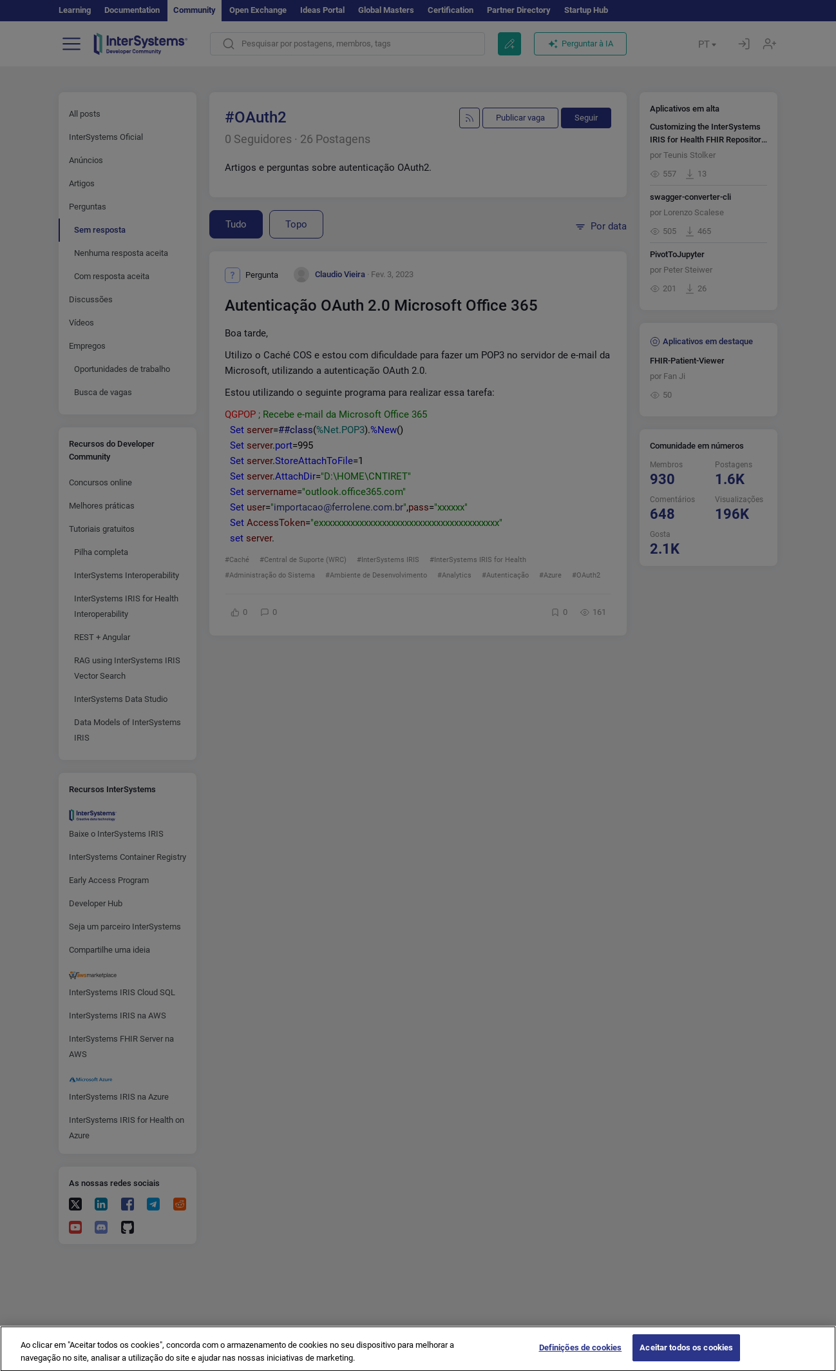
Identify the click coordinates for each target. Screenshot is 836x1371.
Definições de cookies (580, 1356)
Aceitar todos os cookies (686, 1356)
